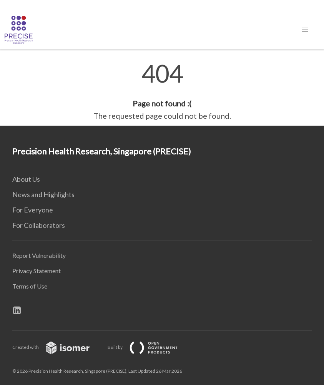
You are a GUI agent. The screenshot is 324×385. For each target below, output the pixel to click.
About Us (26, 179)
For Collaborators (38, 225)
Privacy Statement (36, 270)
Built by (149, 347)
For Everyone (32, 210)
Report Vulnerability (39, 255)
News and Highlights (43, 194)
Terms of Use (29, 286)
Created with (57, 347)
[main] (162, 91)
